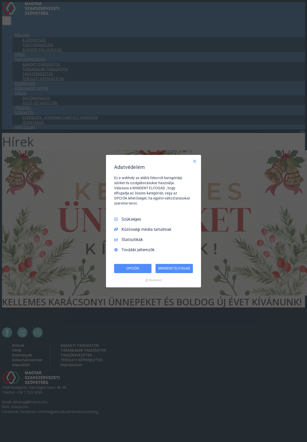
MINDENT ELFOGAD (174, 268)
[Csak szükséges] (194, 161)
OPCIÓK (132, 268)
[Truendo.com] (153, 280)
